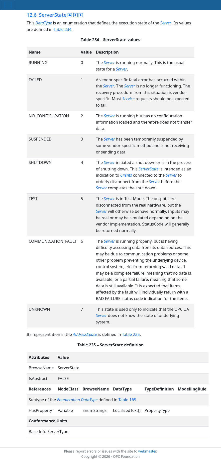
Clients (126, 175)
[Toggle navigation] (8, 5)
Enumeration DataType (77, 399)
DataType (43, 23)
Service (128, 98)
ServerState (148, 169)
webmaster (147, 451)
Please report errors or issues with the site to (101, 451)
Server (165, 23)
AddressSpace (85, 334)
